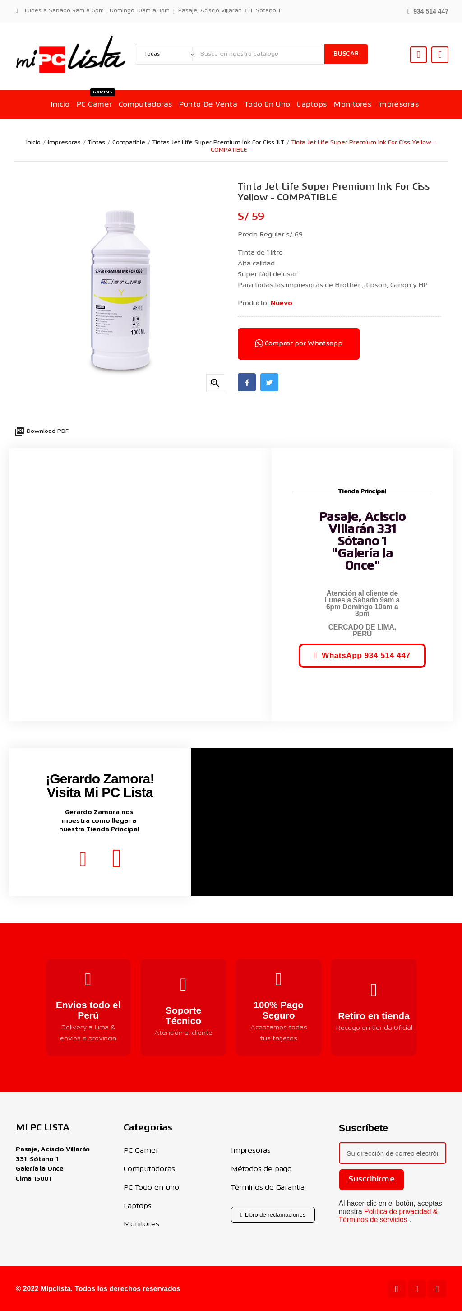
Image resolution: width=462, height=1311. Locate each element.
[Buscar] (260, 54)
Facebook (247, 382)
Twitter (269, 382)
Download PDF (41, 431)
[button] (428, 10)
